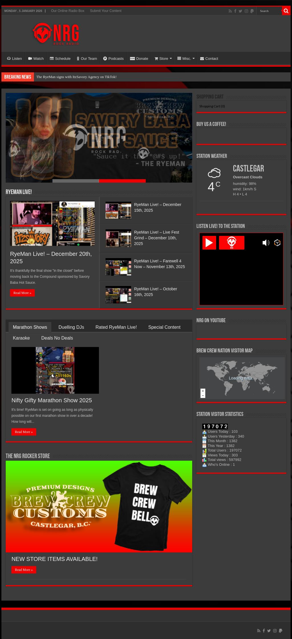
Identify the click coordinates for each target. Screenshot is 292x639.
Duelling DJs (71, 327)
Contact (209, 58)
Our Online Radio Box (67, 11)
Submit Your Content (105, 11)
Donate (139, 58)
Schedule (60, 58)
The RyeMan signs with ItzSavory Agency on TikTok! (76, 77)
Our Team (87, 58)
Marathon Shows (30, 327)
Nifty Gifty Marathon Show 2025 (51, 400)
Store (161, 58)
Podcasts (113, 58)
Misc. (184, 58)
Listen (14, 58)
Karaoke (21, 338)
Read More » (22, 293)
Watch (36, 58)
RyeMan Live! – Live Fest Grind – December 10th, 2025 (156, 238)
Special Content (164, 327)
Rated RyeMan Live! (116, 327)
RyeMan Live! (19, 192)
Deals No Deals (57, 338)
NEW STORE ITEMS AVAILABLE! (54, 559)
